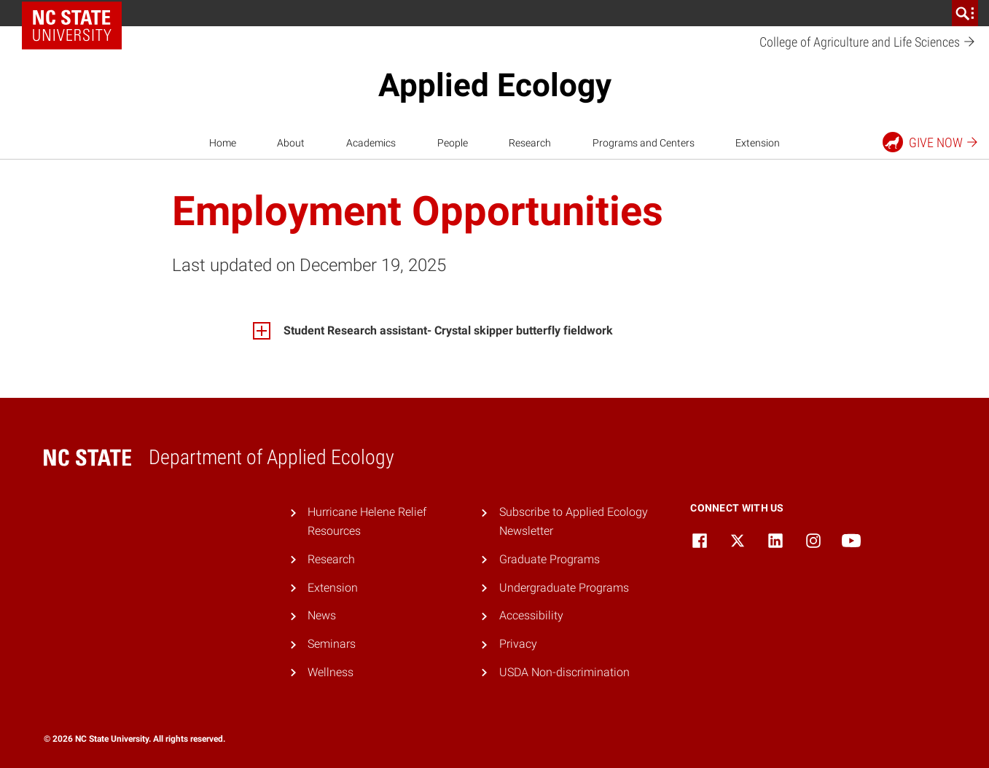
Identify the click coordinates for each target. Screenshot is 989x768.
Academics (371, 143)
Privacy (518, 644)
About (291, 143)
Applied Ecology (494, 85)
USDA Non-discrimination (564, 672)
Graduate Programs (549, 559)
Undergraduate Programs (564, 588)
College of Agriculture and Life (867, 42)
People (452, 143)
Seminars (332, 644)
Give (931, 142)
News (322, 615)
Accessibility (531, 615)
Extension (757, 143)
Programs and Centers (644, 143)
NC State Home (77, 13)
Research (530, 143)
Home (222, 143)
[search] (965, 13)
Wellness (330, 672)
